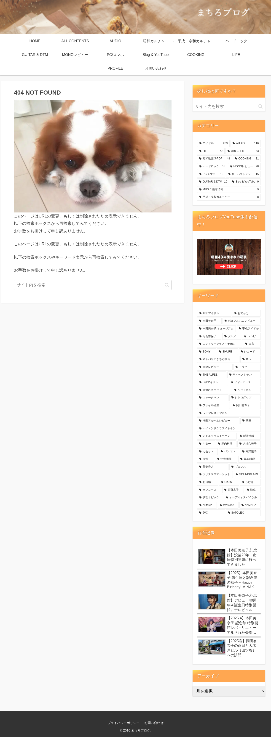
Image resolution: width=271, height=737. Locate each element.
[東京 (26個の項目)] (252, 344)
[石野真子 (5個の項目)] (233, 490)
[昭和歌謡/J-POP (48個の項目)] (214, 158)
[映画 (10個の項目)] (250, 420)
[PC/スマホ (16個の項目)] (211, 174)
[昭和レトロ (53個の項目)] (243, 151)
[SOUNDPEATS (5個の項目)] (247, 474)
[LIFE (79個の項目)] (211, 151)
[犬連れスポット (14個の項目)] (214, 390)
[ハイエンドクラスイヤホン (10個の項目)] (229, 428)
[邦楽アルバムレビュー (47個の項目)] (242, 321)
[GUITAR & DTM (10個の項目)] (213, 181)
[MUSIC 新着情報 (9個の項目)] (229, 189)
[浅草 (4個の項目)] (253, 490)
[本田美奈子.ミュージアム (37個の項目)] (216, 328)
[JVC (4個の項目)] (211, 512)
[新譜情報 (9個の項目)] (249, 436)
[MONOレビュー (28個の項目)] (244, 166)
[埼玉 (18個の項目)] (250, 359)
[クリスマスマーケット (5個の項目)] (215, 474)
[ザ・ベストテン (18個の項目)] (244, 374)
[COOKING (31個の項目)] (247, 158)
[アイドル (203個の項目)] (213, 143)
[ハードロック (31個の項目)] (212, 166)
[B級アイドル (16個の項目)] (212, 382)
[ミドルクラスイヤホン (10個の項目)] (217, 436)
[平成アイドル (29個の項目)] (249, 328)
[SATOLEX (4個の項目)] (243, 512)
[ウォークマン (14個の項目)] (212, 397)
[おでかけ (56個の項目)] (246, 313)
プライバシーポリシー (123, 723)
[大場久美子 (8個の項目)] (249, 443)
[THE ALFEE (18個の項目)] (211, 374)
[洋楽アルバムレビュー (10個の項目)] (218, 420)
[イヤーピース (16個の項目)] (245, 382)
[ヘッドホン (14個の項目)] (246, 390)
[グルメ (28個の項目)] (231, 336)
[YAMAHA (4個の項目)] (250, 505)
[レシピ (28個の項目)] (251, 336)
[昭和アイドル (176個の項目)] (214, 313)
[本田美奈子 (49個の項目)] (209, 321)
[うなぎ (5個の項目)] (250, 482)
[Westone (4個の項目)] (228, 505)
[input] (93, 285)
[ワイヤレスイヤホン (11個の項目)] (229, 413)
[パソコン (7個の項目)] (229, 451)
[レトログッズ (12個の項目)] (245, 397)
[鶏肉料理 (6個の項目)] (249, 459)
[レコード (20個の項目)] (250, 351)
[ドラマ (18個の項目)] (247, 367)
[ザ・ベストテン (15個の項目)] (243, 174)
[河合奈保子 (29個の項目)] (209, 336)
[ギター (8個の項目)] (206, 443)
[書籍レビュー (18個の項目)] (215, 367)
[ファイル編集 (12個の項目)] (213, 405)
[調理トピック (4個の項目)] (210, 497)
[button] (167, 285)
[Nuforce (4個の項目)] (207, 505)
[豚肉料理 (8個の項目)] (226, 443)
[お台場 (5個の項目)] (207, 482)
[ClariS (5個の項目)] (229, 482)
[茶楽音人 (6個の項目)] (212, 467)
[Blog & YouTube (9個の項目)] (245, 181)
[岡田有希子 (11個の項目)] (246, 405)
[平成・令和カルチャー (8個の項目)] (229, 197)
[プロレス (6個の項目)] (245, 467)
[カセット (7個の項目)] (207, 451)
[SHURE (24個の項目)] (227, 351)
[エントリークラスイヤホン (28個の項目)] (219, 344)
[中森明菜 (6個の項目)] (226, 459)
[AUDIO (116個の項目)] (246, 143)
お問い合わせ (154, 723)
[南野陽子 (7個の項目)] (250, 451)
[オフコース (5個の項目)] (209, 490)
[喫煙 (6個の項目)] (205, 459)
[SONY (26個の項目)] (206, 351)
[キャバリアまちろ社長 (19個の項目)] (218, 359)
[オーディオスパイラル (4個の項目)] (242, 497)
